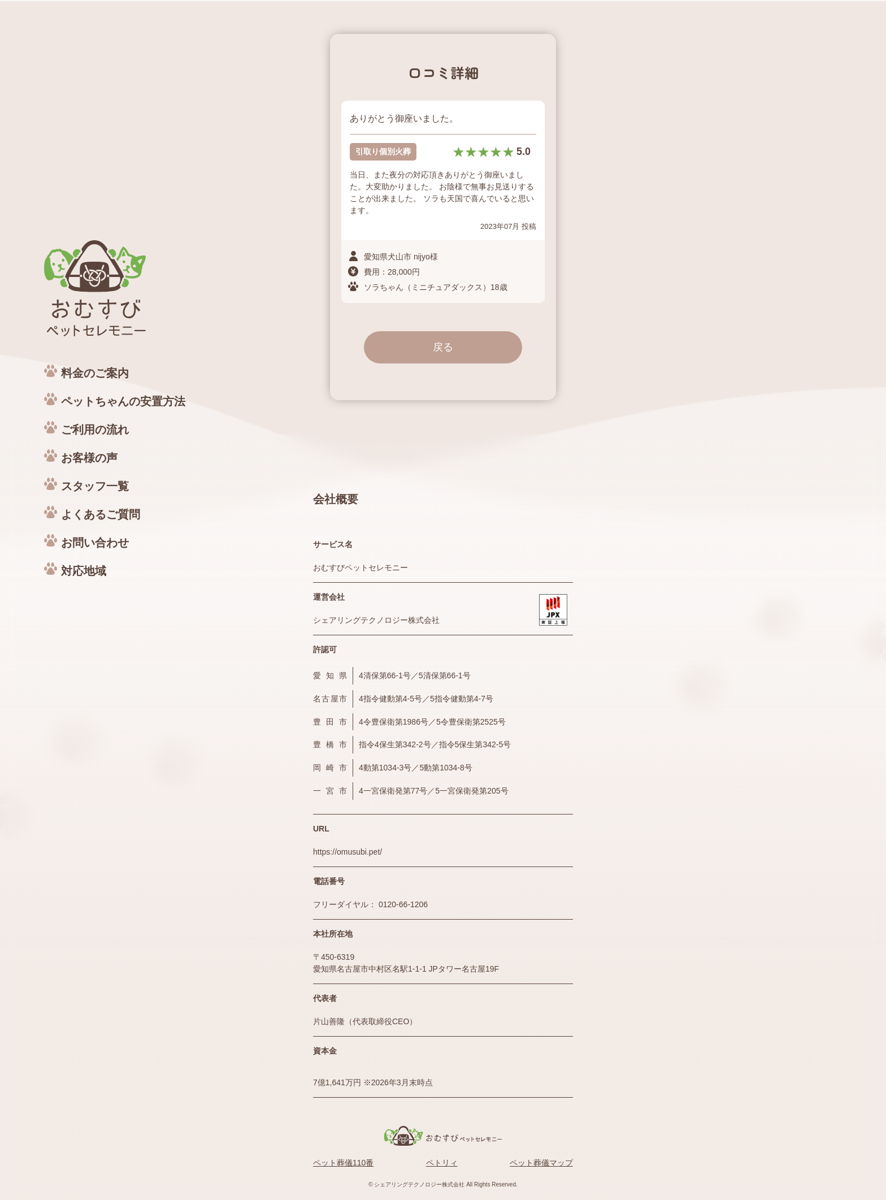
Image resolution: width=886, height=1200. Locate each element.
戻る (443, 347)
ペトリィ (442, 1162)
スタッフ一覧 (95, 486)
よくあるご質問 (100, 514)
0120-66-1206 (403, 904)
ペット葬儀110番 (343, 1162)
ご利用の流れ (95, 429)
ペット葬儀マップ (541, 1162)
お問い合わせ (95, 542)
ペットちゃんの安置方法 (123, 401)
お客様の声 (89, 458)
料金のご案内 (95, 373)
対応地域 (83, 571)
